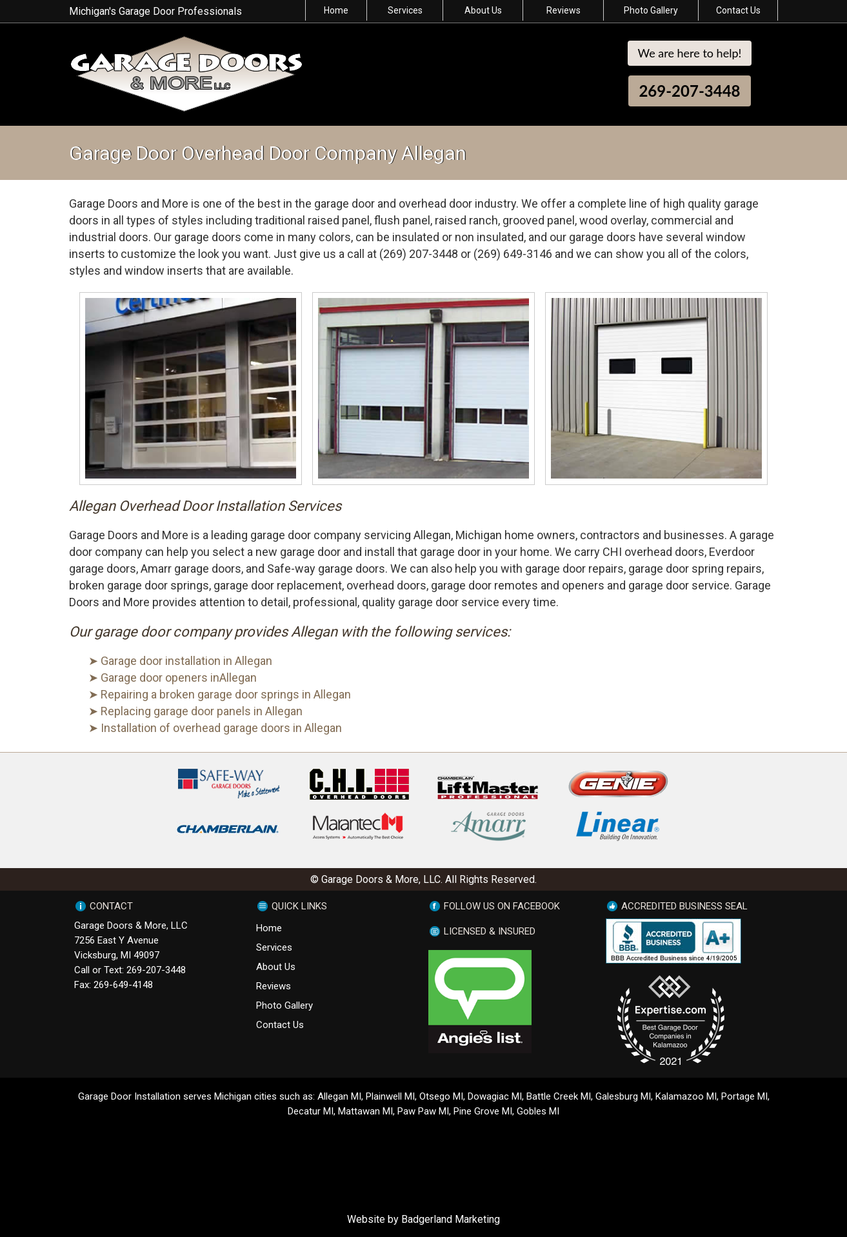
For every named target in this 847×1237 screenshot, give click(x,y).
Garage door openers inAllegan (179, 677)
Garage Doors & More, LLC (131, 925)
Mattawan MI (365, 1111)
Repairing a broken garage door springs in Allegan (226, 694)
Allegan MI (339, 1096)
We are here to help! (690, 53)
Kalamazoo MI (686, 1096)
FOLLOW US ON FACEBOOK (502, 906)
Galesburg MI (623, 1096)
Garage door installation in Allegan (186, 661)
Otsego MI (441, 1096)
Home (336, 10)
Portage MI (744, 1096)
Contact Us (738, 10)
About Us (483, 10)
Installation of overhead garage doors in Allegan (221, 728)
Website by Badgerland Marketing (423, 1219)
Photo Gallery (651, 10)
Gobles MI (538, 1111)
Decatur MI (311, 1111)
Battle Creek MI (558, 1096)
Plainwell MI (390, 1096)
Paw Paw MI (423, 1111)
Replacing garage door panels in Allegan (202, 711)
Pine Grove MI (482, 1111)
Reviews (563, 10)
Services (405, 10)
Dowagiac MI (495, 1096)
